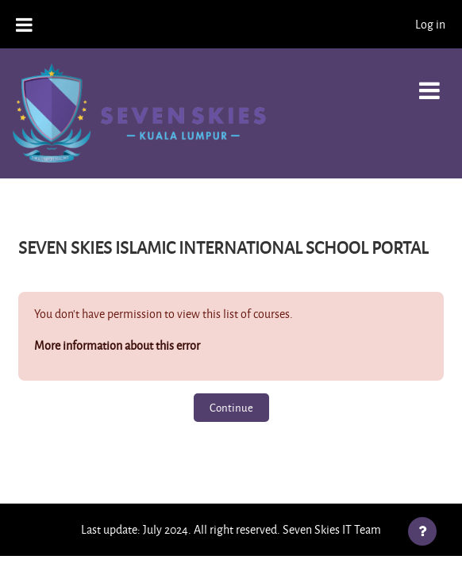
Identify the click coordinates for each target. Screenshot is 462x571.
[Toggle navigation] (429, 82)
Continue (231, 407)
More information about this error (117, 345)
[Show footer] (422, 531)
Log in (430, 24)
